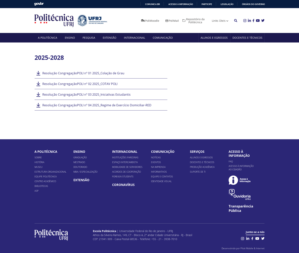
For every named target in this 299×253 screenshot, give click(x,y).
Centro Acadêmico (45, 181)
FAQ (231, 161)
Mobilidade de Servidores (127, 167)
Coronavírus (123, 185)
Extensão (109, 37)
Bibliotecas (41, 186)
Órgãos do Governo (253, 4)
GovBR (39, 4)
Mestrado (79, 162)
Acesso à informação (180, 4)
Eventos (156, 162)
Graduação (80, 157)
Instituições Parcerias (125, 157)
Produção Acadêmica (202, 167)
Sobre (38, 157)
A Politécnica (47, 37)
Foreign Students (122, 176)
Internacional (134, 37)
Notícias (156, 157)
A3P (37, 190)
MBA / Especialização (85, 171)
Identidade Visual (161, 181)
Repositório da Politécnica (195, 20)
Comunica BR (152, 4)
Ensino (70, 37)
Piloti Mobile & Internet (252, 248)
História (39, 162)
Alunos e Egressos (214, 37)
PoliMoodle (152, 20)
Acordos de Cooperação (126, 171)
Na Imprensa (158, 167)
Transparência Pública (241, 208)
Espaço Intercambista (125, 162)
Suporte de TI (198, 171)
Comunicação (163, 37)
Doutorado (80, 167)
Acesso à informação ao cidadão (241, 167)
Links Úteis (219, 20)
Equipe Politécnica (46, 176)
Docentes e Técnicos (247, 37)
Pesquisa (89, 37)
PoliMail (174, 20)
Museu (39, 167)
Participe (207, 4)
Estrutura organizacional (50, 171)
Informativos (159, 171)
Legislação (227, 4)
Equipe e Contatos (162, 176)
